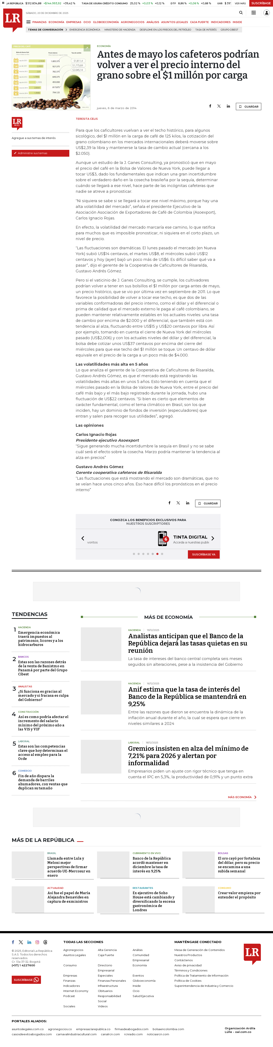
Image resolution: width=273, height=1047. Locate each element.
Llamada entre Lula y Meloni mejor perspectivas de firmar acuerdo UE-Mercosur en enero (68, 867)
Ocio (136, 991)
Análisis (137, 950)
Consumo (224, 887)
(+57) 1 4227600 (23, 965)
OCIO (87, 22)
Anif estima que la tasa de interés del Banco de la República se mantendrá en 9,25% (187, 697)
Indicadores (71, 985)
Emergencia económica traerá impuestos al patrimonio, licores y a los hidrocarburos (40, 639)
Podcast (69, 996)
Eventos (138, 975)
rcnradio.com (133, 1034)
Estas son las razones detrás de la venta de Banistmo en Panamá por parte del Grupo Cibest (42, 668)
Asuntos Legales (74, 955)
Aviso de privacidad (188, 965)
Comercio (25, 770)
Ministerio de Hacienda (120, 29)
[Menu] (29, 22)
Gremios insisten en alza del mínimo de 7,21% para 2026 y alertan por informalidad (188, 756)
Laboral (24, 741)
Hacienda (24, 627)
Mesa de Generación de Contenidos (199, 950)
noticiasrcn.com (158, 1034)
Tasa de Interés (205, 29)
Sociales (69, 1006)
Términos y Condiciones (190, 970)
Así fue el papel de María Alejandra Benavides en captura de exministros (68, 897)
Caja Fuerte (106, 955)
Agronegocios (73, 950)
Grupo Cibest (229, 29)
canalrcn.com (110, 1034)
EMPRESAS (73, 22)
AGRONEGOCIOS (132, 22)
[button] (81, 539)
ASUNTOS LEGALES (174, 22)
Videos (102, 1006)
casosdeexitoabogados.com (32, 1034)
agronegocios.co (60, 1029)
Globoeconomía (144, 980)
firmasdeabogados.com (131, 1029)
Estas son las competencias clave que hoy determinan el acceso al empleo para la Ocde (43, 752)
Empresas (70, 975)
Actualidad (55, 887)
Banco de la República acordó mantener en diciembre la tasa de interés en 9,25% (152, 864)
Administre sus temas (30, 153)
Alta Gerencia (107, 950)
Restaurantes (143, 887)
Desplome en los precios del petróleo (165, 29)
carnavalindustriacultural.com (76, 1034)
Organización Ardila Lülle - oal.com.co (240, 1030)
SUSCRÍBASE (261, 3)
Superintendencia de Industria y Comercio (203, 985)
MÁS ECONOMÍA (240, 797)
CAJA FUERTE (199, 22)
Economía (140, 965)
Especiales (105, 975)
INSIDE (237, 22)
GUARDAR (248, 106)
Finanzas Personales (112, 980)
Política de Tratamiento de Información (201, 975)
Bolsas (223, 853)
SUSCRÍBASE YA (203, 554)
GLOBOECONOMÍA (106, 22)
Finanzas (69, 980)
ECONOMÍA (56, 22)
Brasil (51, 853)
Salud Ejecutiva (143, 996)
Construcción (28, 711)
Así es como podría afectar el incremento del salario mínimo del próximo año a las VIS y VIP (43, 723)
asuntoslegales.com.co (28, 1029)
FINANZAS (39, 22)
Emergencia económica (85, 29)
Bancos (23, 656)
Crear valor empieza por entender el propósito (239, 895)
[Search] (241, 13)
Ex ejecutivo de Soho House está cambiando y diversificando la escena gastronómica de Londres (154, 901)
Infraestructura (108, 985)
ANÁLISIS (153, 22)
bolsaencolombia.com (168, 1029)
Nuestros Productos (188, 955)
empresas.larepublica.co (93, 1029)
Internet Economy (75, 991)
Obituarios (105, 991)
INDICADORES (221, 22)
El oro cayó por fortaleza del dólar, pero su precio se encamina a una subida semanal (239, 864)
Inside (137, 985)
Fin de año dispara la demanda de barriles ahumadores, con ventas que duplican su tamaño (43, 782)
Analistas (25, 686)
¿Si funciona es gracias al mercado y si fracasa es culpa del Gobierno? (43, 695)
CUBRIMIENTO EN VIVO (147, 853)
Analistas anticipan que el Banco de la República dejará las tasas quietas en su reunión (187, 643)
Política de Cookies (187, 980)
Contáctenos (183, 960)
